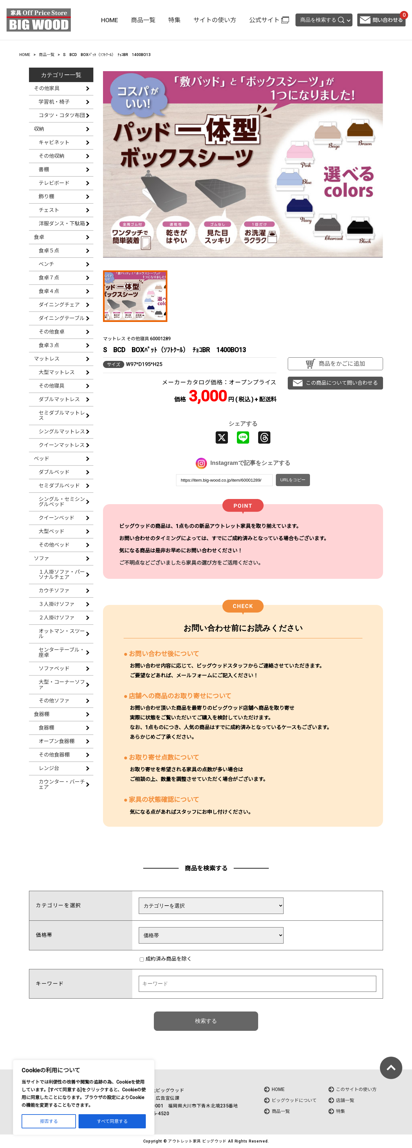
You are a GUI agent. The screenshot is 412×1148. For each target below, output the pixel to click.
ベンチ (46, 264)
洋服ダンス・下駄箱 (62, 224)
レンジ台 (49, 768)
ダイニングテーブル (62, 318)
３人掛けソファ (57, 604)
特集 (174, 20)
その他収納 (51, 156)
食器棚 (41, 714)
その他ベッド (54, 545)
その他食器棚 (54, 755)
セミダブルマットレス (62, 415)
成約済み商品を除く (166, 959)
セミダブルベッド (59, 486)
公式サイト (264, 20)
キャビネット (54, 142)
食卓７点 (49, 278)
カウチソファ (54, 591)
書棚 (44, 169)
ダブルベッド (54, 472)
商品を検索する (322, 20)
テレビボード (54, 183)
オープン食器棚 (56, 741)
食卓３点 (49, 345)
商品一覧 (143, 20)
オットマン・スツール (62, 633)
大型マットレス (57, 372)
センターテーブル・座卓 (62, 652)
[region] (83, 1097)
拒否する (49, 1121)
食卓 (39, 237)
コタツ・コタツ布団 (62, 115)
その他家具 (47, 88)
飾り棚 (46, 196)
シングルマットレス (62, 431)
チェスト (49, 210)
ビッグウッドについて (294, 1100)
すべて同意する (112, 1121)
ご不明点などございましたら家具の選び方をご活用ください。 (191, 563)
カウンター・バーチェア (62, 784)
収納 (39, 129)
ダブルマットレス (59, 399)
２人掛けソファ (57, 618)
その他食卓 (51, 332)
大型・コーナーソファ (62, 684)
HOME (109, 20)
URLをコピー (293, 479)
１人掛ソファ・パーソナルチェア (62, 574)
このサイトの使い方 (356, 1089)
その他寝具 (51, 386)
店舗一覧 (345, 1100)
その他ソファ (54, 701)
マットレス (47, 359)
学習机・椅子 (54, 102)
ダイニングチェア (59, 305)
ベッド (41, 459)
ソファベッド (54, 668)
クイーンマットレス (62, 445)
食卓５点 (49, 251)
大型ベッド (51, 531)
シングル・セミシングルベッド (62, 501)
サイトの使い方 (214, 20)
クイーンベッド (56, 518)
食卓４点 (49, 291)
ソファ (41, 558)
